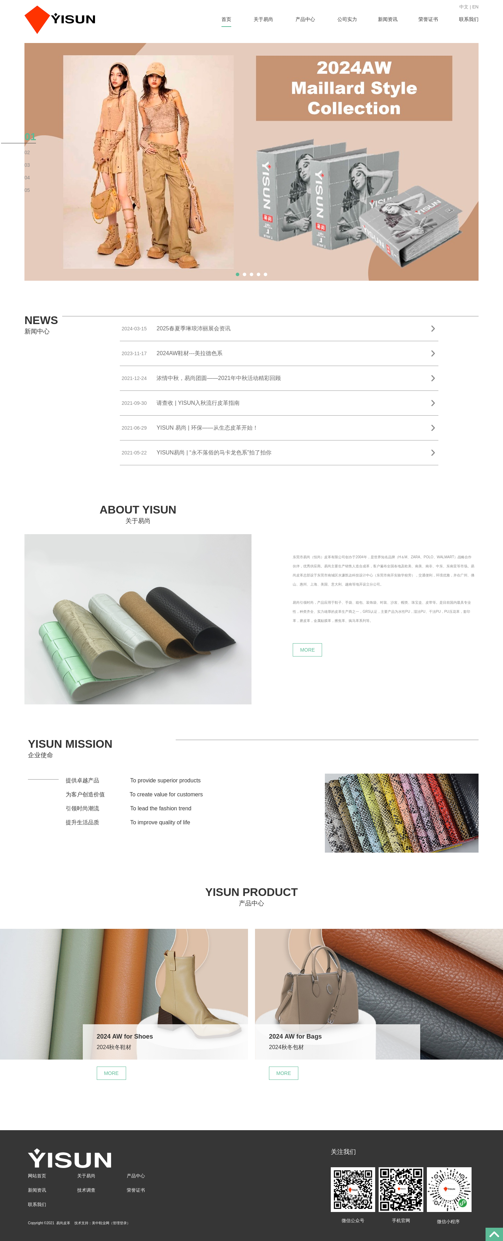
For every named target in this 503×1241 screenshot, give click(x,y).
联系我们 (469, 19)
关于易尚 (263, 19)
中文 (463, 6)
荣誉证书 (428, 19)
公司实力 (347, 19)
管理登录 (120, 1223)
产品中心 (305, 19)
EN (475, 6)
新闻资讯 (388, 19)
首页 (226, 19)
